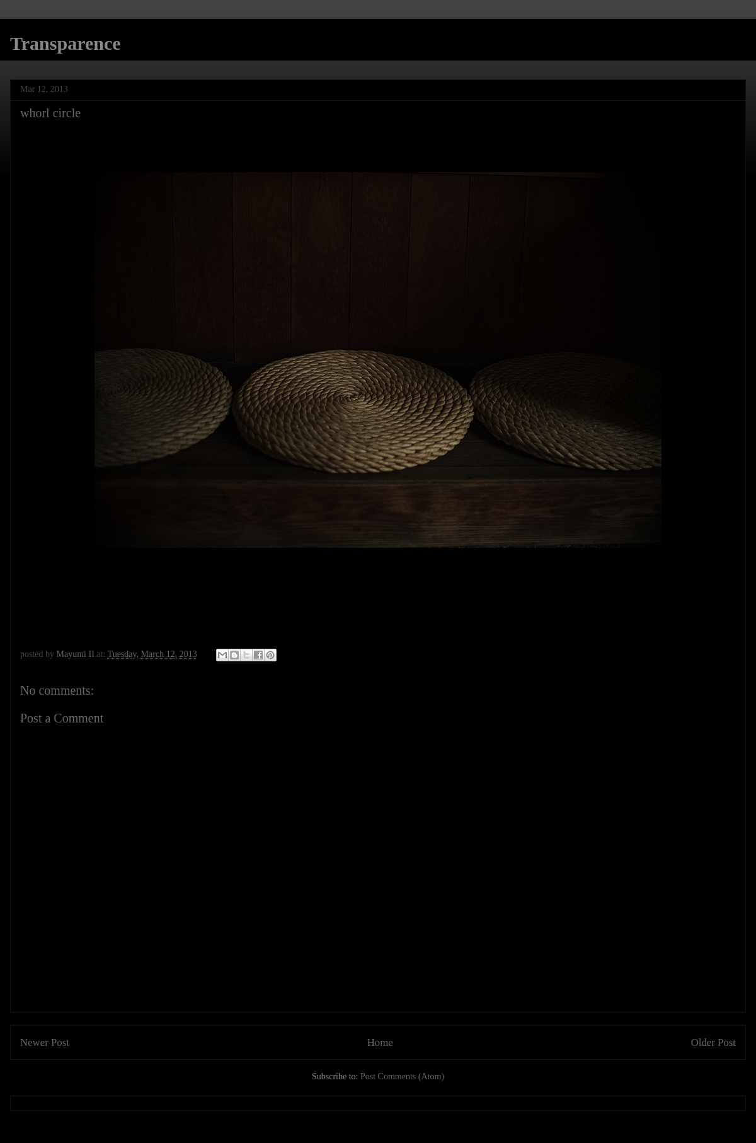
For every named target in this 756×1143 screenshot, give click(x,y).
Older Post (713, 1042)
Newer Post (44, 1042)
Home (380, 1042)
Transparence (65, 43)
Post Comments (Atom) (402, 1076)
